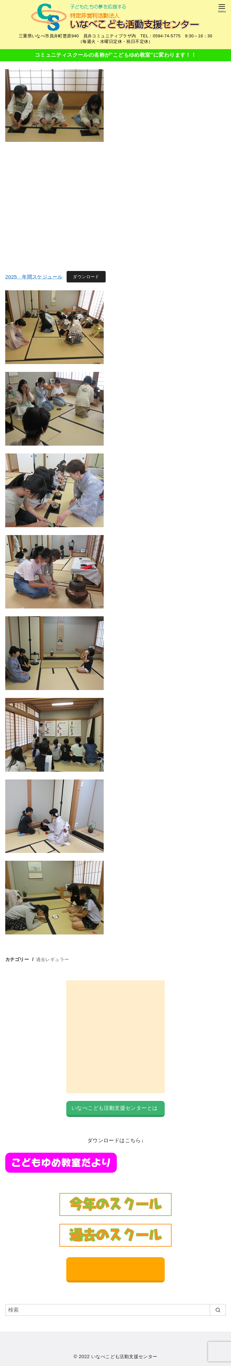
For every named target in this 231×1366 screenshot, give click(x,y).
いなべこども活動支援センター (124, 1356)
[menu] (222, 7)
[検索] (115, 1310)
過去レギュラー (52, 959)
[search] (218, 1310)
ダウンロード (86, 276)
